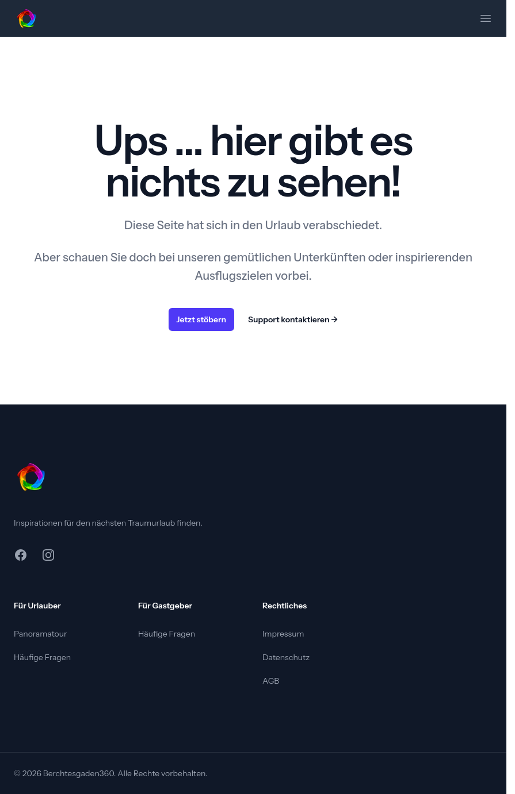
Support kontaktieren (293, 319)
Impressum (283, 634)
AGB (270, 681)
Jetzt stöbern (202, 319)
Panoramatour (40, 634)
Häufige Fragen (42, 657)
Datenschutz (286, 657)
